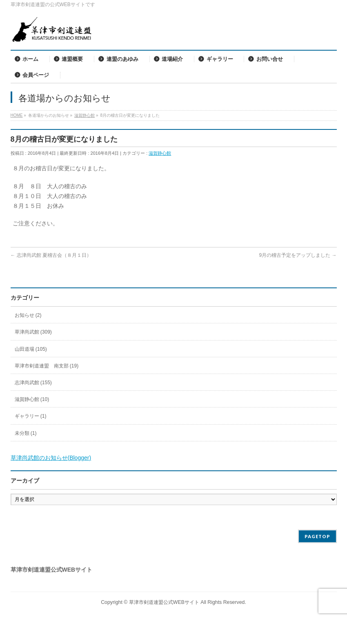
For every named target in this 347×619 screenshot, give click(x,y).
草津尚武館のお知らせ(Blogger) (51, 457)
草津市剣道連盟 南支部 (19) (47, 366)
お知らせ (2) (28, 315)
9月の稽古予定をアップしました (297, 255)
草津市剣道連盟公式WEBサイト (164, 602)
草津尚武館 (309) (33, 332)
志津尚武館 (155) (33, 382)
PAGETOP (317, 536)
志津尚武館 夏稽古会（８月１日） (51, 255)
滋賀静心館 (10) (32, 399)
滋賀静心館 (160, 153)
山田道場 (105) (31, 349)
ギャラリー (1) (31, 416)
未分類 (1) (26, 433)
